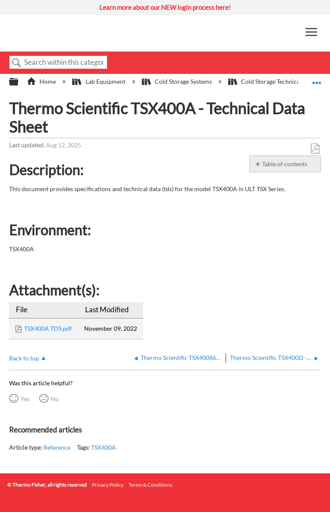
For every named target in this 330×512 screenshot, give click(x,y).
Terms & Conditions (150, 485)
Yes (25, 398)
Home (42, 81)
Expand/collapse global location (316, 79)
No (55, 398)
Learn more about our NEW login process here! (165, 7)
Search (16, 63)
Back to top (24, 358)
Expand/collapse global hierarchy (19, 82)
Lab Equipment (99, 81)
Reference (56, 447)
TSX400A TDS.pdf (48, 328)
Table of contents (284, 164)
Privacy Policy (107, 485)
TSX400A (103, 447)
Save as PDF (315, 148)
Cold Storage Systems (177, 81)
